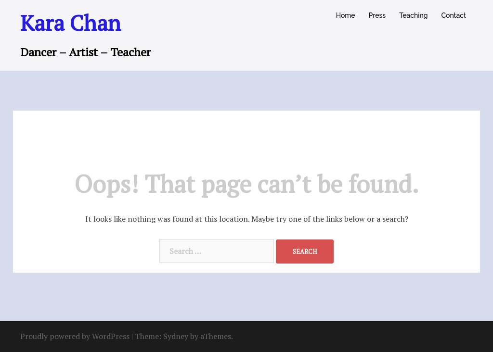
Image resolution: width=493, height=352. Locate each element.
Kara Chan (70, 22)
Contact (453, 15)
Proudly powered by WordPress (75, 336)
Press (377, 15)
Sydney (175, 336)
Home (345, 15)
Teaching (413, 15)
